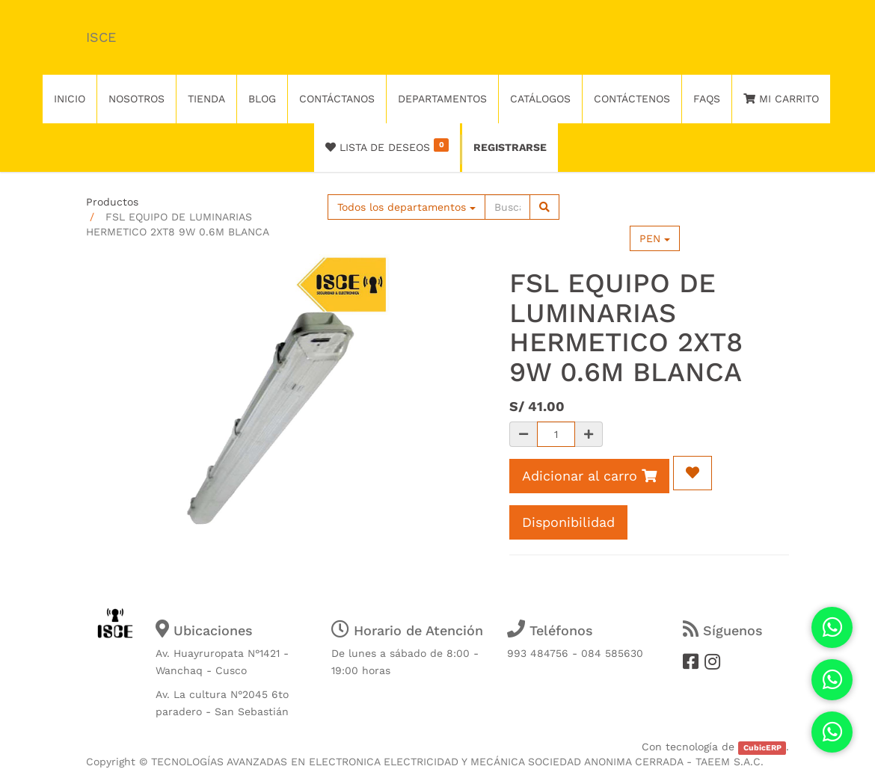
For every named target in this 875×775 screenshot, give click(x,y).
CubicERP (762, 748)
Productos (112, 202)
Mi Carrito (781, 99)
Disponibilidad (568, 522)
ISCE (101, 37)
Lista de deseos (387, 145)
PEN (654, 238)
